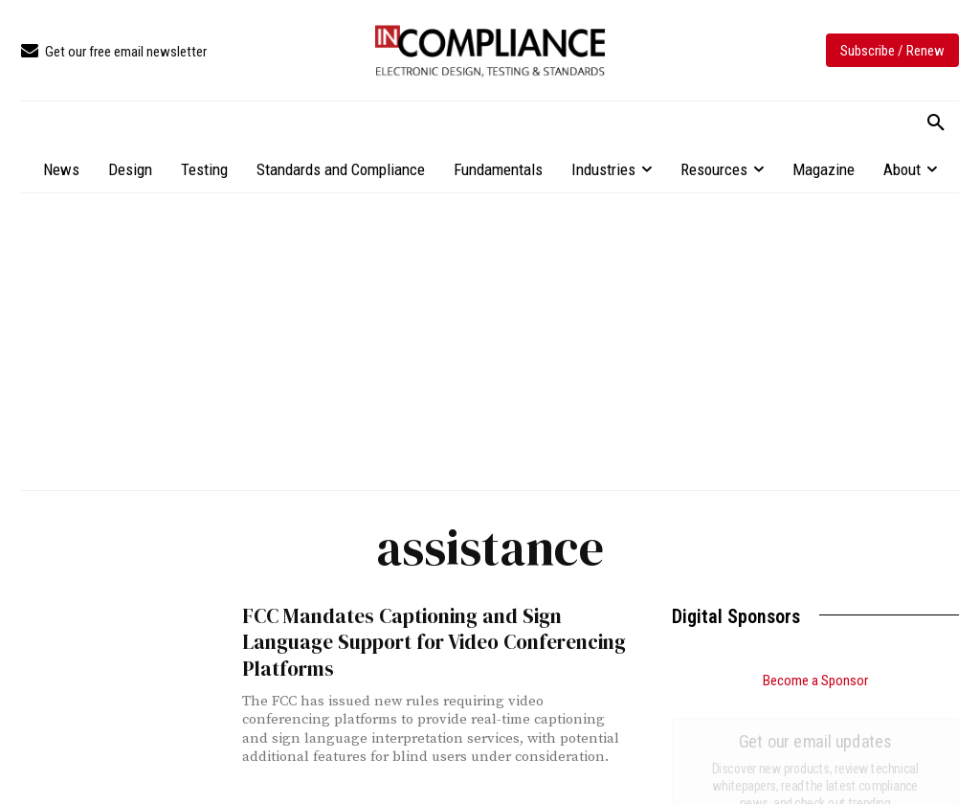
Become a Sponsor (815, 680)
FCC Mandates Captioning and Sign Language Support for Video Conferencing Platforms (433, 642)
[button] (936, 123)
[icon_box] (114, 52)
